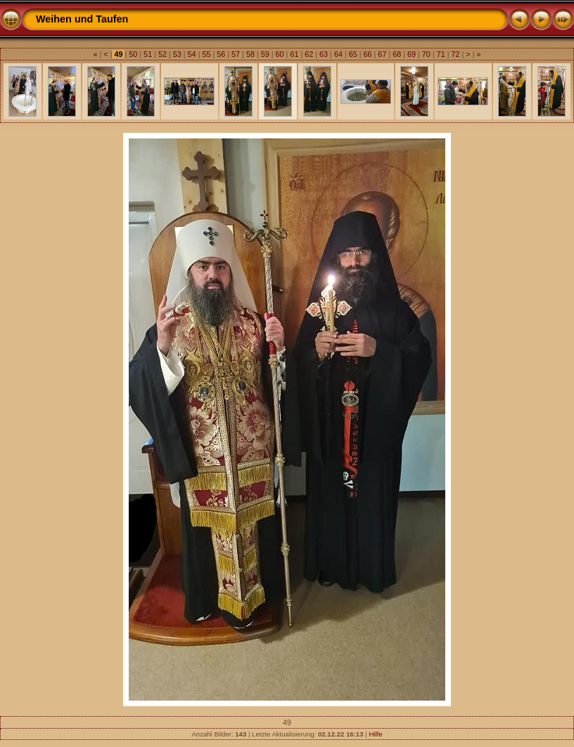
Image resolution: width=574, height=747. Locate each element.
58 (250, 54)
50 (133, 54)
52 (162, 54)
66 (368, 54)
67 (382, 54)
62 (308, 54)
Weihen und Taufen (82, 19)
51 (147, 54)
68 (396, 54)
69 (411, 54)
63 (323, 54)
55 (206, 54)
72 (455, 54)
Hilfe (375, 734)
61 (294, 54)
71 (441, 54)
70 (426, 54)
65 (353, 54)
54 (192, 54)
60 (280, 54)
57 (235, 54)
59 (265, 54)
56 (221, 54)
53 (177, 54)
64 (338, 54)
